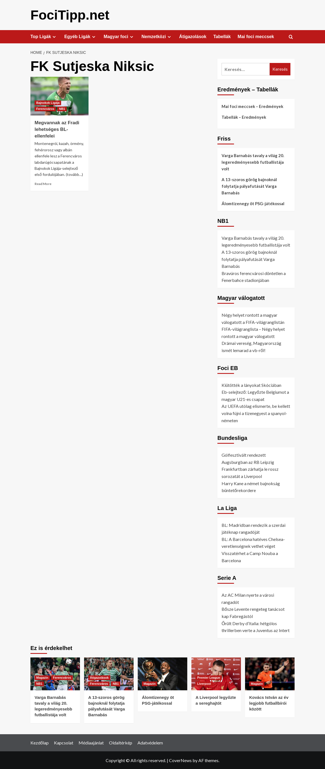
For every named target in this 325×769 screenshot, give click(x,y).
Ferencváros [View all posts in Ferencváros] (45, 108)
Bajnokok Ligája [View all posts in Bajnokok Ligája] (47, 102)
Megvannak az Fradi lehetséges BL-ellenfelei (57, 129)
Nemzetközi (157, 36)
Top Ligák (43, 36)
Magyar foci (119, 36)
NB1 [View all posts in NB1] (62, 108)
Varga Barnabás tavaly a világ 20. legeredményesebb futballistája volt (253, 162)
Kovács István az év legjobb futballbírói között (268, 703)
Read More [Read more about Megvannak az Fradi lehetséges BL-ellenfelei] (43, 183)
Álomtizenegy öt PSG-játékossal (253, 203)
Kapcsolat (63, 742)
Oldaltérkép (120, 742)
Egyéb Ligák (80, 36)
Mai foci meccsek (256, 36)
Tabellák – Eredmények (244, 116)
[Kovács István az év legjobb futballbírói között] (270, 673)
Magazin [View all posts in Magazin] (42, 677)
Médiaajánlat (91, 742)
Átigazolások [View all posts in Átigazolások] (99, 677)
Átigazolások (193, 36)
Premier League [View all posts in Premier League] (208, 677)
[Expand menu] (54, 36)
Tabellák (222, 36)
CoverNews (180, 760)
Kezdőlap (39, 742)
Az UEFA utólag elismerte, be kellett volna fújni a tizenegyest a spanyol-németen (256, 412)
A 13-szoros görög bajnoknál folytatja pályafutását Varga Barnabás (249, 186)
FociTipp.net (69, 14)
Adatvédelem (150, 742)
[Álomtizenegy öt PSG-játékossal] (162, 673)
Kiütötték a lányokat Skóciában (251, 384)
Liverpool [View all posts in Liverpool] (204, 683)
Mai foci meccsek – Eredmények (252, 106)
